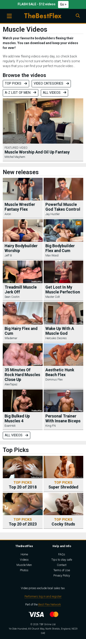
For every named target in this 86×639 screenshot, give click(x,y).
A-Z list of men (20, 93)
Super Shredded (63, 484)
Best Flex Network (49, 604)
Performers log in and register (43, 596)
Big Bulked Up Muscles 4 (17, 418)
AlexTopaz (11, 384)
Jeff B (8, 255)
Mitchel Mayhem (15, 157)
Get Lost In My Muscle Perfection (62, 289)
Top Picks (16, 83)
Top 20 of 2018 (23, 484)
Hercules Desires (56, 338)
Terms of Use (61, 570)
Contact (62, 565)
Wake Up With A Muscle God (59, 331)
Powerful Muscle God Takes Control (62, 207)
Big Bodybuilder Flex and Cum (60, 248)
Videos (24, 559)
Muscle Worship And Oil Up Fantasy (37, 152)
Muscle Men (24, 565)
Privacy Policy (61, 575)
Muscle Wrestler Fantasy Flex (20, 207)
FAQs (61, 554)
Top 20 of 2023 (23, 521)
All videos (54, 93)
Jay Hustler (52, 214)
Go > (63, 4)
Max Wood (51, 255)
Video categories (51, 83)
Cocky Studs (63, 521)
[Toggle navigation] (9, 16)
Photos (24, 570)
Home (24, 554)
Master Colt (52, 296)
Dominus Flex (54, 379)
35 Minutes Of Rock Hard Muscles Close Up (22, 375)
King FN (50, 425)
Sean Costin (12, 296)
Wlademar (11, 338)
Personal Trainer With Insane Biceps (62, 418)
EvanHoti (10, 425)
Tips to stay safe (61, 559)
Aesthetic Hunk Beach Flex (59, 372)
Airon (8, 214)
